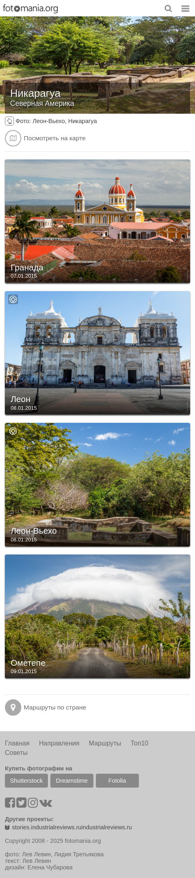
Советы (16, 752)
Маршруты (105, 743)
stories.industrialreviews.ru (43, 827)
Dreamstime (72, 780)
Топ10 (139, 743)
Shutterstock (26, 780)
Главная (17, 743)
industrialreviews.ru (107, 827)
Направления (59, 743)
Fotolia (117, 780)
